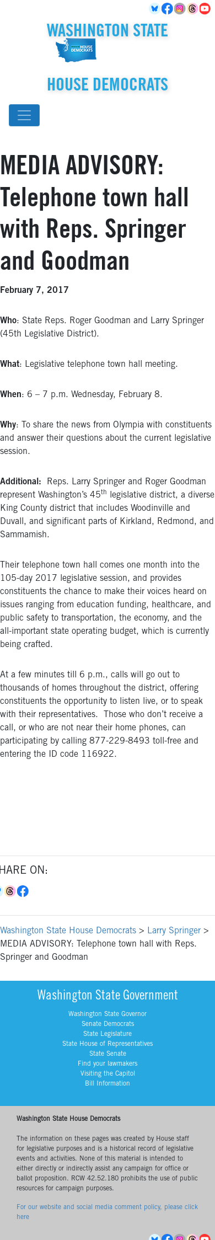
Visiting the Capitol (107, 1074)
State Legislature (107, 1034)
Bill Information (107, 1084)
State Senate (107, 1054)
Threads (193, 9)
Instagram (180, 9)
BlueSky (155, 9)
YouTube (206, 9)
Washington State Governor (107, 1014)
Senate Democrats (108, 1024)
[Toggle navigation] (24, 115)
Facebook (168, 9)
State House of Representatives (107, 1044)
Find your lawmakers (107, 1064)
